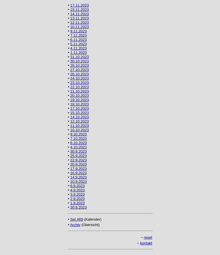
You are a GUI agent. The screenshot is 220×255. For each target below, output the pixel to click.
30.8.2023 (78, 207)
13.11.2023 (79, 18)
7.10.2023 (78, 138)
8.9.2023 (77, 186)
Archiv (75, 225)
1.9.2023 (77, 203)
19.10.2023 (79, 100)
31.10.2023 (79, 57)
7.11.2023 (78, 35)
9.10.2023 (78, 134)
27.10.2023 (79, 70)
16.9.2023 (78, 173)
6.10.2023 (78, 143)
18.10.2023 (79, 104)
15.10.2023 (79, 113)
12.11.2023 (79, 22)
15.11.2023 (79, 9)
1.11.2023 (78, 52)
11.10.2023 (79, 125)
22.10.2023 (79, 87)
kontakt (146, 243)
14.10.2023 (79, 117)
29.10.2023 (79, 65)
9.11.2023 (78, 31)
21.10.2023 (79, 91)
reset (148, 237)
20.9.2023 (78, 164)
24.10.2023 (79, 78)
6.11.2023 (78, 40)
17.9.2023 (78, 168)
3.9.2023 (77, 194)
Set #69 (76, 219)
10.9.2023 (78, 181)
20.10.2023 (79, 95)
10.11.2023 (79, 27)
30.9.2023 (78, 151)
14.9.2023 (78, 177)
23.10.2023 (79, 83)
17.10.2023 (79, 108)
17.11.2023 (79, 5)
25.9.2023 (78, 156)
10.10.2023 (79, 130)
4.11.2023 (78, 48)
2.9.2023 (77, 199)
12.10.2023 (79, 121)
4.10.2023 (78, 147)
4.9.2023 (77, 190)
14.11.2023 (79, 14)
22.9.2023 (78, 160)
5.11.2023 (78, 44)
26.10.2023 (79, 74)
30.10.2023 (79, 61)
